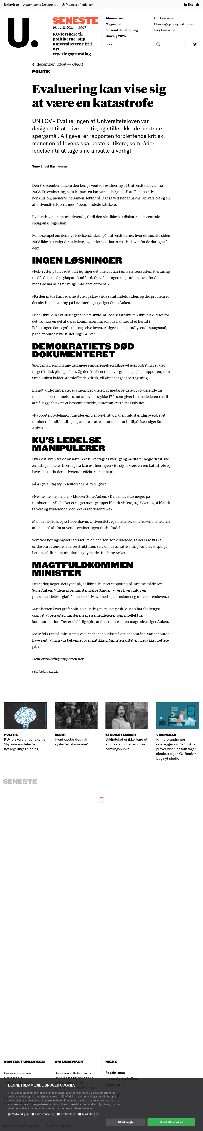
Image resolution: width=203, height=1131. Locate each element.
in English (191, 4)
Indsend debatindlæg (122, 30)
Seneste (75, 21)
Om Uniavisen (164, 18)
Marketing (90, 1113)
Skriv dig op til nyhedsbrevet (174, 24)
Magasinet (114, 24)
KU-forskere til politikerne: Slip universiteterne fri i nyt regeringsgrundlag (72, 44)
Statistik (68, 1113)
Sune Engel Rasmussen (49, 166)
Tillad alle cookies (171, 1122)
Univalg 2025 (116, 36)
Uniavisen (11, 4)
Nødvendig (20, 1113)
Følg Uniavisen (164, 30)
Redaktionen (115, 1072)
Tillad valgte (126, 1122)
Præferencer (45, 1113)
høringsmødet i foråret (65, 539)
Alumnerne (114, 18)
